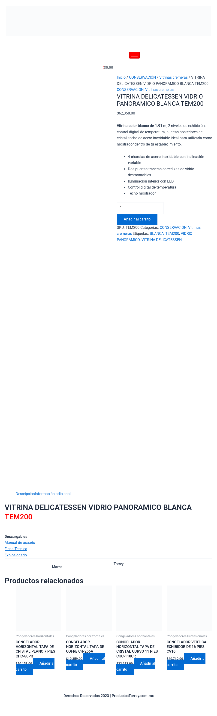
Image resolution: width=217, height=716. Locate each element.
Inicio (121, 77)
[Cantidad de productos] (141, 208)
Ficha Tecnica (16, 549)
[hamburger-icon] (134, 55)
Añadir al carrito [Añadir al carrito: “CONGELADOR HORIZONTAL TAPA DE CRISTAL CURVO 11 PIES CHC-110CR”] (136, 667)
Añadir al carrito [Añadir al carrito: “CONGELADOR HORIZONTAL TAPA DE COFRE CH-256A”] (85, 662)
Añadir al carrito (137, 219)
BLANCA (157, 234)
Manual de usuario (20, 542)
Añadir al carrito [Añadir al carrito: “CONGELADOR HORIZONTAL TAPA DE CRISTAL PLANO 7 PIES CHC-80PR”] (35, 667)
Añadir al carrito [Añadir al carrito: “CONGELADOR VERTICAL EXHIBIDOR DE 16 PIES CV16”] (186, 662)
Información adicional (53, 494)
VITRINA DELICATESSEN (161, 240)
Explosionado (16, 555)
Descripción (25, 494)
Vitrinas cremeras (173, 77)
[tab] (25, 494)
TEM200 (172, 234)
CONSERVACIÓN (142, 77)
